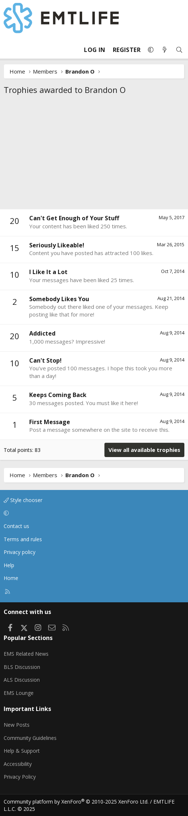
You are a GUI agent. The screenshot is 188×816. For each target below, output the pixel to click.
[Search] (179, 50)
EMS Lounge (19, 692)
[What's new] (164, 50)
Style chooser (23, 500)
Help (9, 565)
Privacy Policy (20, 776)
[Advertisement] (94, 154)
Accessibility (18, 763)
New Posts (17, 724)
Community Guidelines (30, 737)
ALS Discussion (22, 679)
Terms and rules (23, 539)
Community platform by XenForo (76, 801)
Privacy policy (19, 552)
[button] (150, 49)
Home (11, 577)
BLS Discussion (22, 666)
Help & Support (22, 750)
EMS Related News (26, 653)
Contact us (16, 526)
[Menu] (9, 50)
